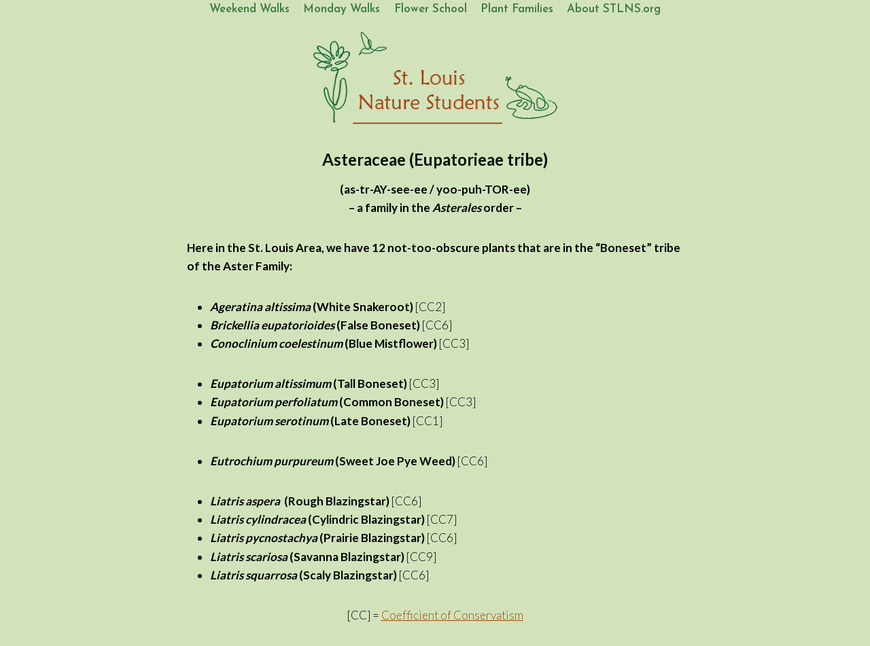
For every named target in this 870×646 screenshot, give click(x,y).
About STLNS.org (614, 9)
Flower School (430, 9)
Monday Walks (341, 9)
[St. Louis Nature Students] (435, 79)
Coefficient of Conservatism (452, 615)
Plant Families (517, 9)
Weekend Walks (249, 9)
